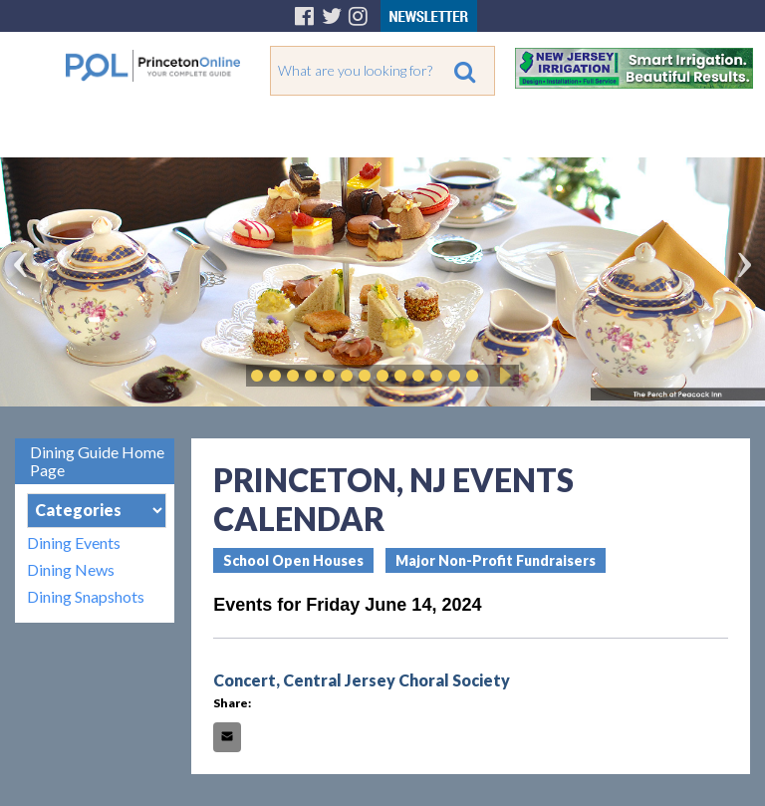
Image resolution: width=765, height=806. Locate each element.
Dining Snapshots (85, 596)
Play (502, 376)
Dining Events (74, 542)
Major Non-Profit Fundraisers (495, 560)
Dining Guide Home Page (97, 460)
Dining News (71, 569)
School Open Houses (293, 560)
